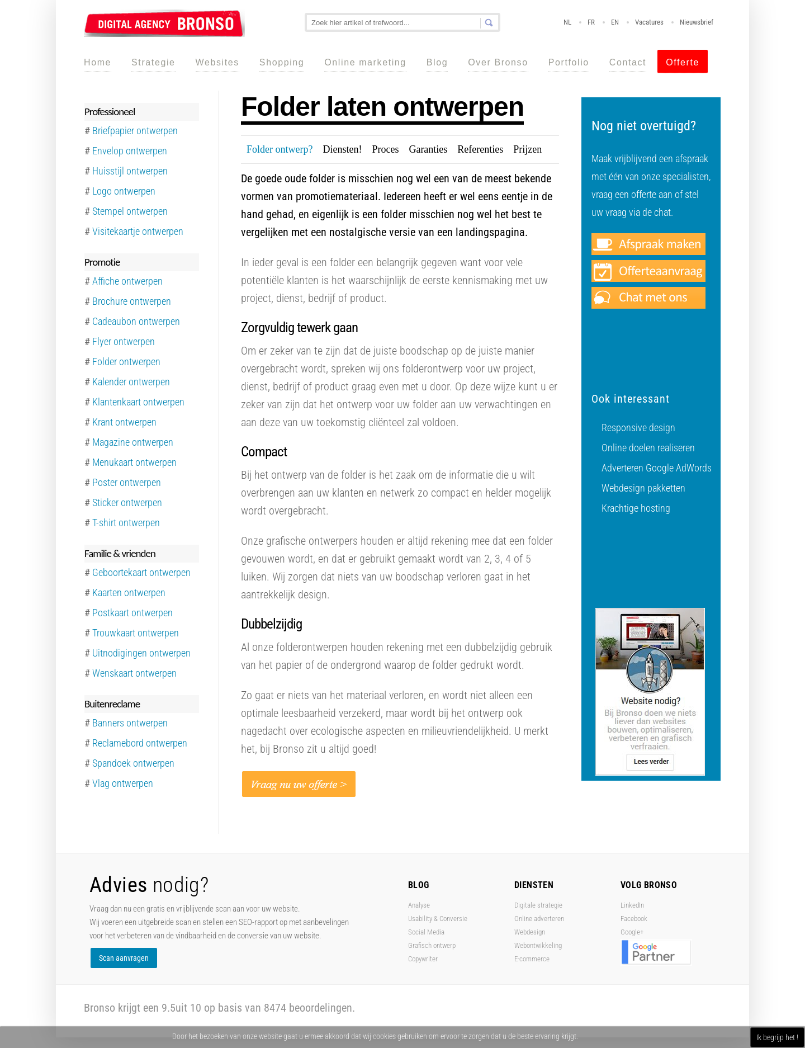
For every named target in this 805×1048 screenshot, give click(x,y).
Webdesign (529, 932)
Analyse (419, 905)
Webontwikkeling (538, 945)
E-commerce (532, 959)
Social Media (426, 932)
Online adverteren (539, 918)
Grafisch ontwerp (432, 945)
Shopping (281, 62)
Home (97, 62)
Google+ (632, 932)
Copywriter (423, 959)
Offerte (682, 62)
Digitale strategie (538, 905)
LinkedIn (632, 905)
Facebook (634, 918)
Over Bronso (498, 62)
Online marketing (365, 62)
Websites (217, 62)
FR (591, 22)
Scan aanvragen (124, 957)
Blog (437, 62)
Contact (627, 62)
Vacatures (649, 22)
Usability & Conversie (437, 918)
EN (615, 22)
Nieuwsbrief (696, 22)
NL (567, 22)
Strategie (153, 62)
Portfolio (568, 62)
